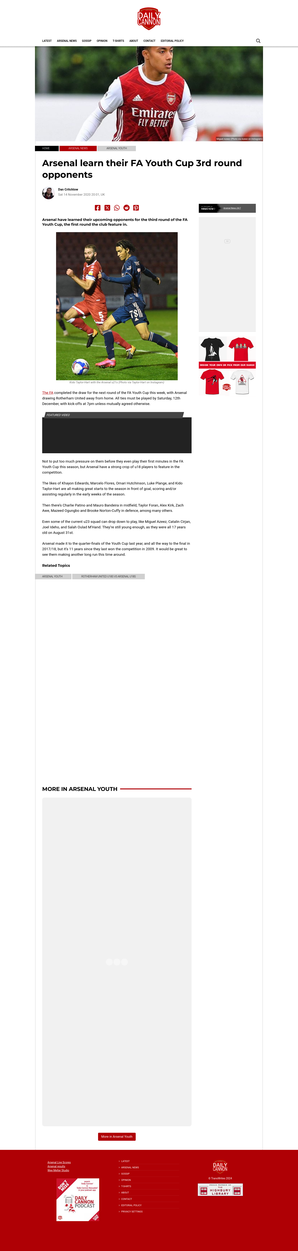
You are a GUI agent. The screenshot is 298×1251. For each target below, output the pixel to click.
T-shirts (118, 40)
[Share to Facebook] (97, 208)
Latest (47, 40)
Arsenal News (67, 40)
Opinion (102, 40)
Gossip (86, 40)
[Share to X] (107, 208)
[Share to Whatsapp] (117, 208)
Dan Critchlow (68, 189)
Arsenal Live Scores (59, 1162)
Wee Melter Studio (58, 1170)
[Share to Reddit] (126, 208)
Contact (149, 40)
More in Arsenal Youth (79, 789)
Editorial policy (172, 40)
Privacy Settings (132, 1211)
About (133, 40)
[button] (258, 41)
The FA (47, 393)
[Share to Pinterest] (136, 208)
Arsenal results (56, 1166)
